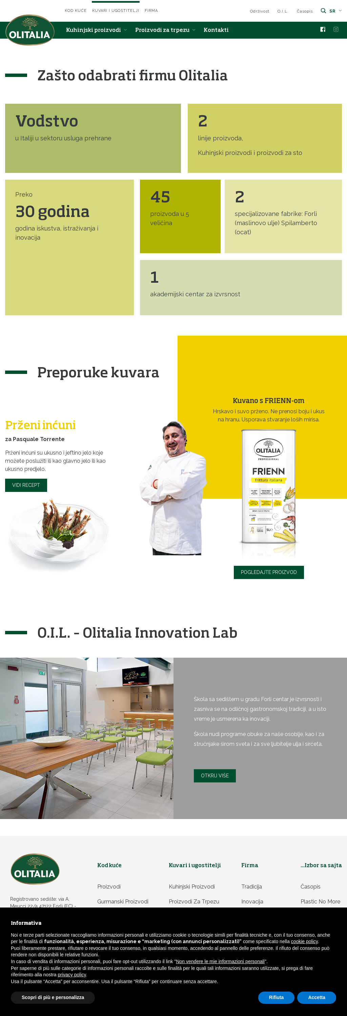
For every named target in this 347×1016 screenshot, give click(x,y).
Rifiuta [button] (276, 997)
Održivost (259, 11)
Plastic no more (320, 901)
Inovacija (252, 901)
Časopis (305, 11)
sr (335, 11)
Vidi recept (26, 485)
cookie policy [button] (304, 941)
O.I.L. (283, 11)
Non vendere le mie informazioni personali (220, 961)
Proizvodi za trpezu (165, 30)
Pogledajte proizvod (269, 572)
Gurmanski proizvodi (122, 901)
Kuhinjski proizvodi (96, 30)
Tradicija (251, 886)
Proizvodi (109, 886)
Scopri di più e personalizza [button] (53, 997)
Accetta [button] (316, 997)
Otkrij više (215, 775)
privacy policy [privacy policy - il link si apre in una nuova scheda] (72, 974)
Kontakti (216, 30)
